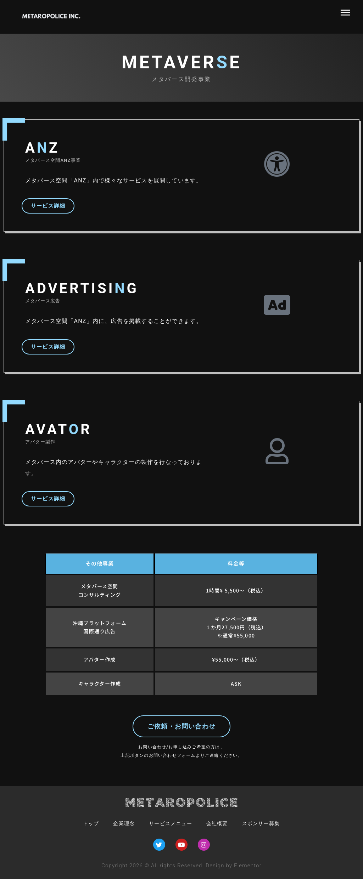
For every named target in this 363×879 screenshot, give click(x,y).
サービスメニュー (169, 823)
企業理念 (118, 823)
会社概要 (220, 823)
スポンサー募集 (267, 823)
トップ (83, 823)
